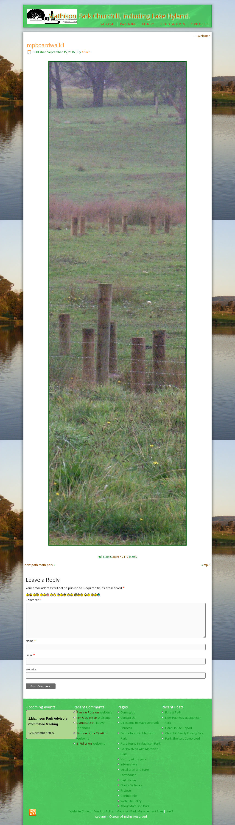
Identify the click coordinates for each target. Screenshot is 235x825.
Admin (86, 52)
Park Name (128, 24)
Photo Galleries (172, 24)
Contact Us (199, 24)
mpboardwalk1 (46, 45)
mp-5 (207, 565)
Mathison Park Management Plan (140, 811)
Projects (126, 790)
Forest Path (173, 712)
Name (31, 641)
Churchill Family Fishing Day (184, 733)
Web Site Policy (131, 801)
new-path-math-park (39, 565)
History (148, 24)
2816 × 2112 (120, 557)
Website (31, 669)
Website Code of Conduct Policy (92, 811)
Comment (33, 600)
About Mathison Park (135, 806)
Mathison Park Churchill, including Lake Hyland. (119, 15)
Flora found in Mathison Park (140, 743)
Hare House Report (178, 728)
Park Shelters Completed (182, 738)
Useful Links (128, 796)
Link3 (169, 811)
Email (30, 655)
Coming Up (127, 712)
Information (128, 764)
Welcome (108, 24)
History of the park (133, 759)
